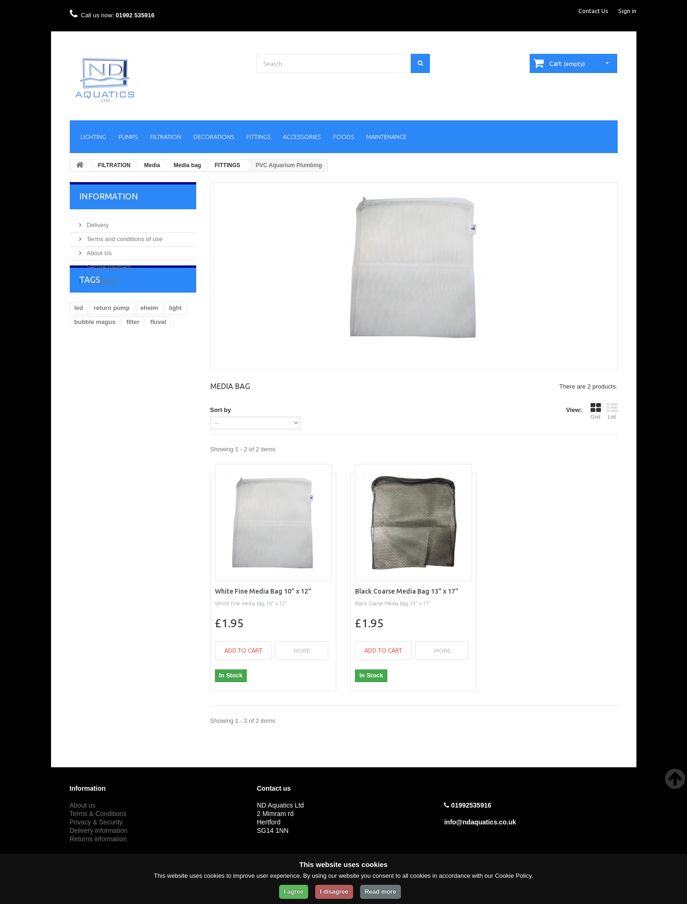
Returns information (98, 839)
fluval (158, 355)
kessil (82, 369)
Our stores (100, 277)
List (612, 411)
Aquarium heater (98, 383)
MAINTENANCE (386, 136)
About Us (98, 249)
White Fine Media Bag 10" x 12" (263, 591)
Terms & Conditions (98, 813)
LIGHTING (93, 136)
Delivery (97, 221)
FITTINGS (258, 136)
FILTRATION (165, 136)
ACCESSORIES (302, 136)
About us (83, 805)
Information (108, 196)
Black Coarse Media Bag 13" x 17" (406, 591)
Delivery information (99, 830)
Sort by (220, 409)
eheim (149, 341)
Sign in (627, 10)
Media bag (187, 165)
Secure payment (108, 263)
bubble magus (95, 355)
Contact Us (593, 10)
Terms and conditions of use (124, 235)
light (175, 341)
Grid (596, 411)
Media (152, 165)
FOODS (343, 136)
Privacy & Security (96, 822)
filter (133, 355)
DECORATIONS (213, 136)
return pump (112, 341)
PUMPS (128, 136)
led (78, 341)
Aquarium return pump (135, 369)
